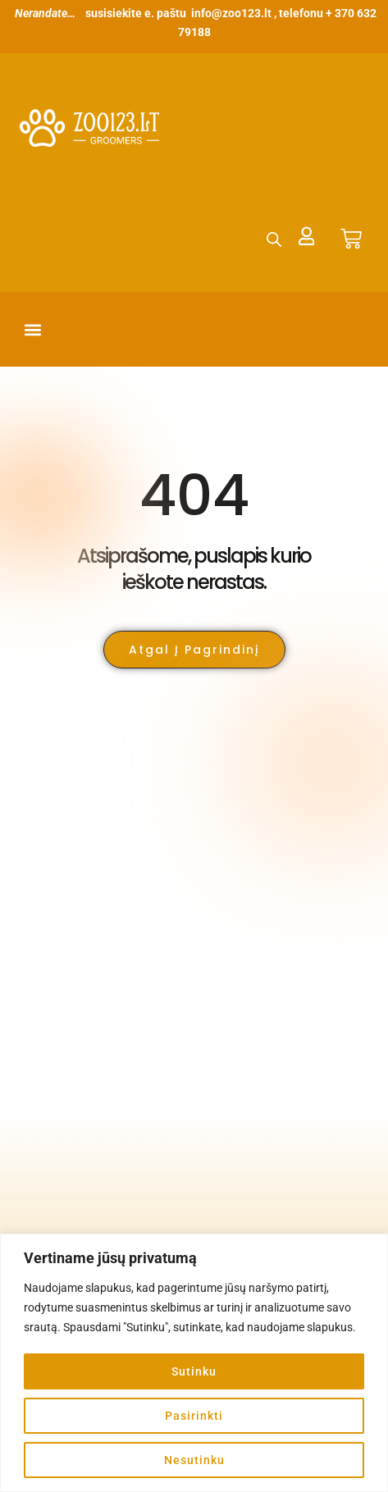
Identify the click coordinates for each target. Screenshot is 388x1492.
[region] (194, 1363)
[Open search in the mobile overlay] (274, 239)
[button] (33, 329)
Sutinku (194, 1371)
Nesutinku (194, 1460)
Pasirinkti (194, 1415)
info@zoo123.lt (231, 13)
